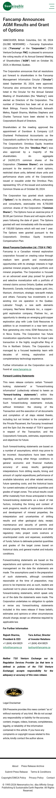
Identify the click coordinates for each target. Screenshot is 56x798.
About (15, 766)
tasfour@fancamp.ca (39, 647)
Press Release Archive (32, 766)
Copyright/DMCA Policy (13, 777)
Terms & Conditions (41, 771)
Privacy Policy (36, 777)
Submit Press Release (16, 771)
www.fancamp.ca (22, 369)
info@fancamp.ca (12, 647)
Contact (51, 777)
